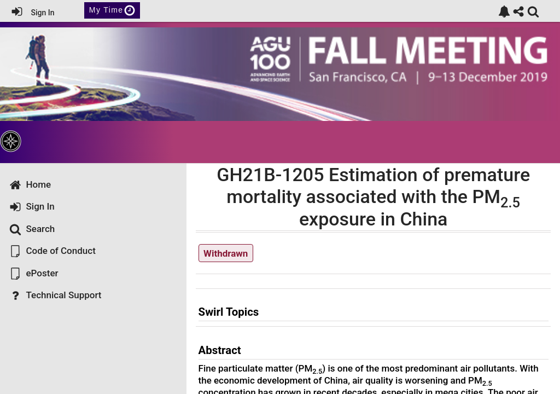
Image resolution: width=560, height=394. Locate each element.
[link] (504, 11)
